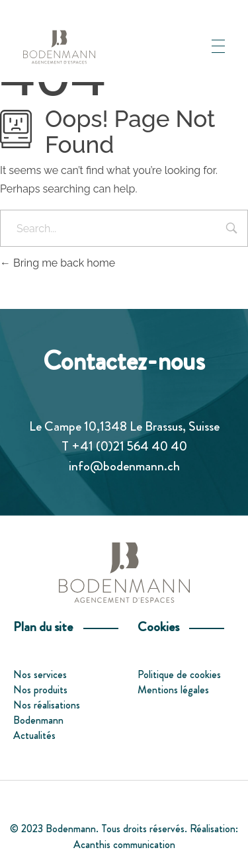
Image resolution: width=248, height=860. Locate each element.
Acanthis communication (124, 844)
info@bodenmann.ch (124, 466)
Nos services (40, 674)
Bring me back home (57, 263)
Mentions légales (173, 689)
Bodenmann (38, 720)
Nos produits (40, 689)
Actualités (34, 735)
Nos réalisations (46, 704)
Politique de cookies (179, 674)
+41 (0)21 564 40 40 (129, 446)
